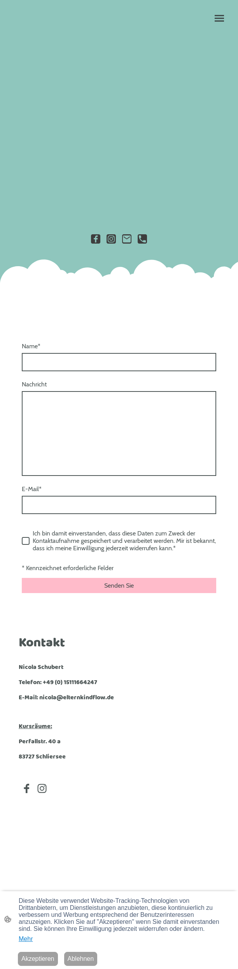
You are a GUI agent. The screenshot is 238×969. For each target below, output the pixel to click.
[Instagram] (111, 239)
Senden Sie (119, 585)
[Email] (126, 239)
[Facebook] (95, 239)
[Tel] (142, 239)
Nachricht (34, 384)
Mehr (26, 939)
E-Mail (32, 489)
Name (31, 346)
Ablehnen (81, 958)
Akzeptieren (37, 958)
